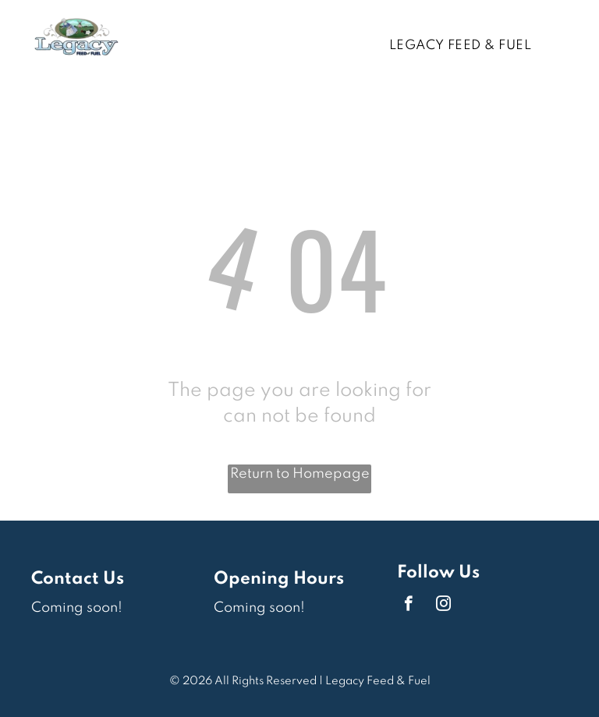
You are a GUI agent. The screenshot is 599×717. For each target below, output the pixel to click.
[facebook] (408, 605)
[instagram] (443, 605)
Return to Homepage (300, 474)
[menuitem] (466, 46)
